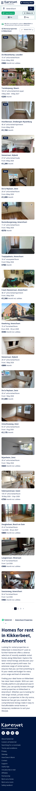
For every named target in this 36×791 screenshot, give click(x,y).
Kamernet (7, 620)
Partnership (6, 776)
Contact (4, 760)
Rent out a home (8, 779)
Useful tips (5, 767)
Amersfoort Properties (23, 620)
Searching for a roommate (11, 745)
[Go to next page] (23, 608)
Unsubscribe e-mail (8, 770)
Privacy (4, 751)
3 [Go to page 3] (20, 609)
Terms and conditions (9, 748)
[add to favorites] (31, 37)
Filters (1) (28, 13)
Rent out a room (7, 782)
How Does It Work (8, 757)
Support (4, 764)
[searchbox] (16, 9)
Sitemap (4, 754)
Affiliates (5, 773)
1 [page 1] (15, 609)
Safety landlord (7, 785)
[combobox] (14, 8)
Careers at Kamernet (9, 742)
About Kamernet (7, 739)
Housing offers (27, 3)
